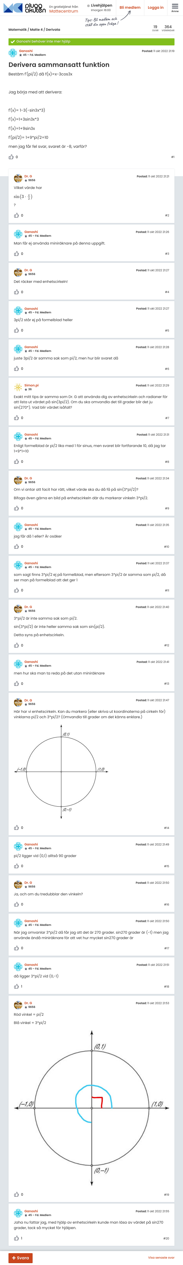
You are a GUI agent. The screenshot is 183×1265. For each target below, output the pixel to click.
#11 (167, 591)
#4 (167, 292)
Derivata (53, 29)
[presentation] (23, 196)
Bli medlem (130, 7)
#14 (166, 828)
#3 (167, 254)
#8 (167, 462)
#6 (167, 369)
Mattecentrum (63, 11)
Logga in (156, 7)
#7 (167, 418)
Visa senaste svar (161, 1258)
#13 (166, 684)
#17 (166, 948)
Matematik (18, 29)
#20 (166, 1239)
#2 (167, 216)
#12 (166, 646)
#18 (166, 987)
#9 (167, 509)
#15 (166, 866)
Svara (23, 1258)
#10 (166, 547)
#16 (166, 905)
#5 (167, 331)
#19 (166, 1195)
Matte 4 (36, 29)
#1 (172, 157)
